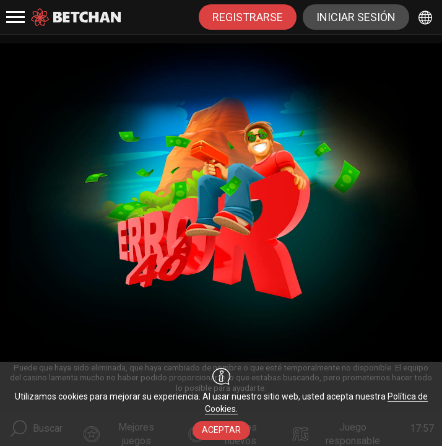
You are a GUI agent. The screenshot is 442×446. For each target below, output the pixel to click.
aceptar (221, 430)
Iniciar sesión (356, 17)
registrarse (247, 17)
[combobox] (427, 17)
